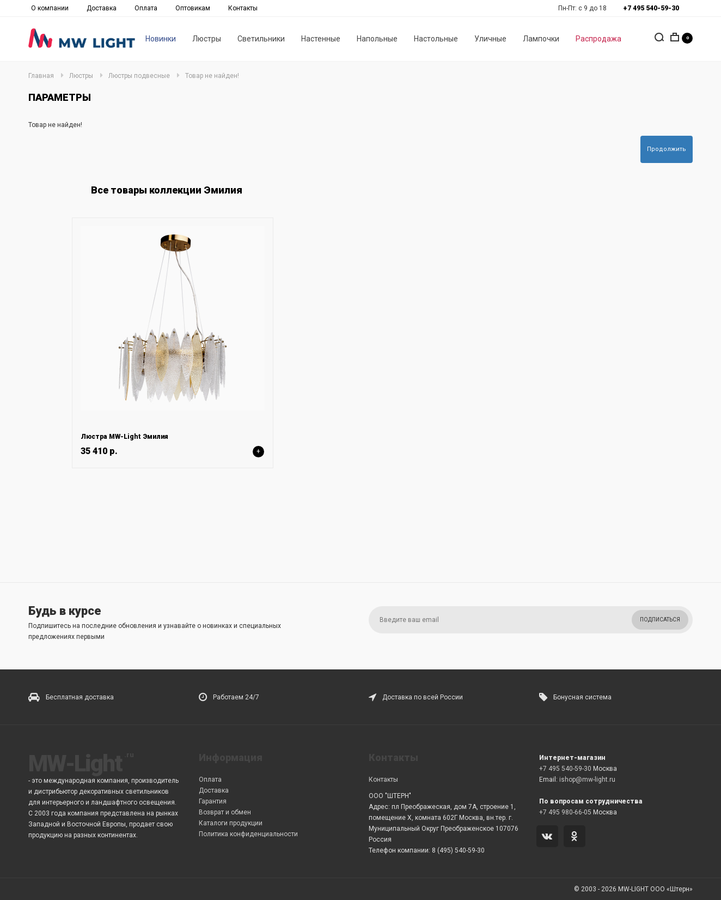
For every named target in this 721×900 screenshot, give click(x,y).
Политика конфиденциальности (248, 834)
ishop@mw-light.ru (587, 779)
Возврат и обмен (225, 812)
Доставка (102, 8)
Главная (41, 76)
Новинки (160, 38)
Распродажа (598, 38)
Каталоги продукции (230, 823)
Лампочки (541, 38)
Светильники (261, 38)
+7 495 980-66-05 (565, 812)
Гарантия (213, 801)
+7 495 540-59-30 (565, 768)
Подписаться (660, 620)
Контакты (243, 8)
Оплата (146, 8)
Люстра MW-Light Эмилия (124, 436)
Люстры (206, 38)
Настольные (436, 38)
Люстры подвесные (139, 76)
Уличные (490, 38)
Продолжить (666, 149)
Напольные (377, 38)
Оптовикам (192, 8)
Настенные (320, 38)
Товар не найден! (212, 76)
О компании (50, 8)
